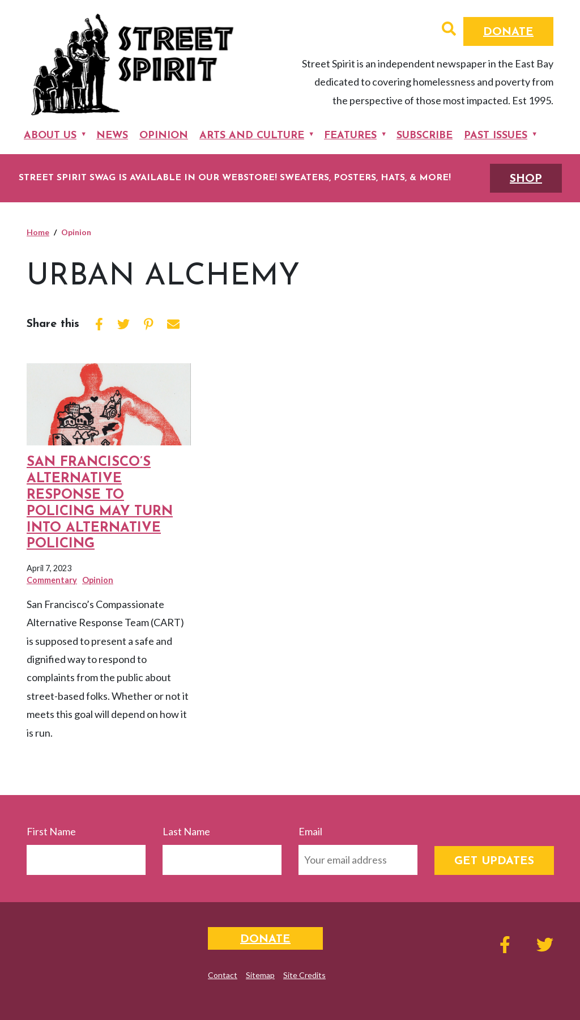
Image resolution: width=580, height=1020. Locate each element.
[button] (449, 30)
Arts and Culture (251, 135)
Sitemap (260, 975)
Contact (222, 975)
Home (38, 232)
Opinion (163, 135)
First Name (51, 831)
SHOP (526, 179)
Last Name (186, 831)
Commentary (52, 580)
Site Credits (304, 975)
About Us (50, 135)
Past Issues (495, 135)
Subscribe (424, 135)
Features (350, 135)
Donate (508, 32)
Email (310, 831)
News (112, 135)
